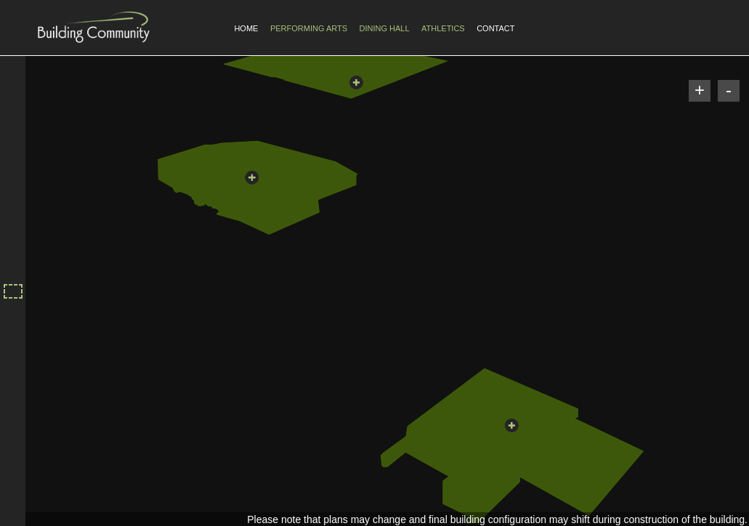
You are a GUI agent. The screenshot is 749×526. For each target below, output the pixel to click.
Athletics (443, 28)
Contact (495, 28)
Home (246, 28)
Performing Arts (308, 28)
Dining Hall (384, 28)
